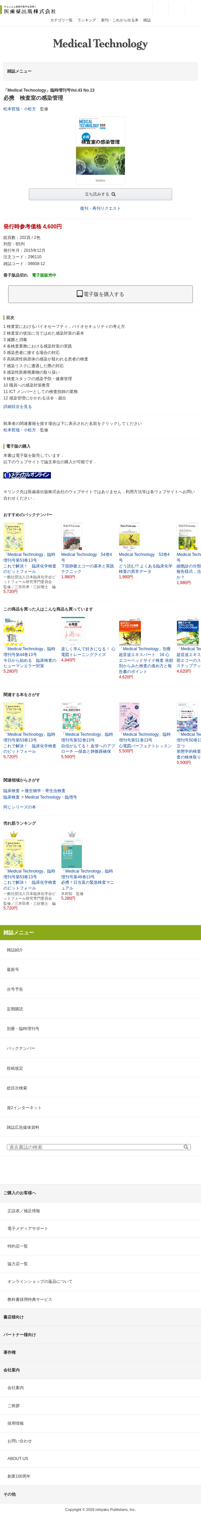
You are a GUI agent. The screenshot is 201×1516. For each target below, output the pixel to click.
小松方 (30, 109)
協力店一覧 (17, 1263)
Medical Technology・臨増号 (51, 797)
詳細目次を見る (17, 406)
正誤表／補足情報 (23, 1211)
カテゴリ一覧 (61, 20)
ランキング (86, 20)
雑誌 (147, 20)
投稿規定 (15, 1068)
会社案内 (15, 1387)
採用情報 (15, 1423)
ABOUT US (17, 1458)
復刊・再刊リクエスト (100, 208)
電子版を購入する (100, 294)
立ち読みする (97, 194)
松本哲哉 (11, 109)
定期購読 (15, 1009)
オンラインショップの (40, 1281)
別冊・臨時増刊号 (23, 1028)
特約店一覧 (17, 1246)
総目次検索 (17, 1088)
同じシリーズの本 (19, 807)
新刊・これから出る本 (120, 20)
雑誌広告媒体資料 (23, 1127)
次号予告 (15, 989)
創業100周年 (19, 1476)
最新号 (13, 969)
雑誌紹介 (15, 950)
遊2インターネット (24, 1107)
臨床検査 (11, 790)
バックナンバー (21, 1048)
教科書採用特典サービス (29, 1299)
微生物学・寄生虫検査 (45, 790)
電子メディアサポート (27, 1228)
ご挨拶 (13, 1405)
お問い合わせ (19, 1441)
